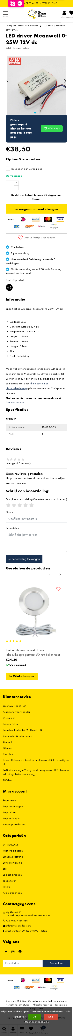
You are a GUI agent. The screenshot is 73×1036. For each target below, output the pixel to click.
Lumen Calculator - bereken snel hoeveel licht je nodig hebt (36, 762)
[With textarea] (36, 541)
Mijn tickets (9, 812)
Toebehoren (22, 25)
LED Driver (33, 25)
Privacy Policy (10, 724)
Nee (50, 1016)
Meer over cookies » (37, 1022)
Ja (34, 1016)
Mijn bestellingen (13, 806)
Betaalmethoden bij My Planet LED (22, 730)
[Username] (36, 518)
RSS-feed (8, 780)
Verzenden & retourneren (17, 736)
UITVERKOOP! (11, 844)
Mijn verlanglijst (12, 818)
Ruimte (7, 886)
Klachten (8, 754)
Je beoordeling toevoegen (24, 559)
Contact (7, 742)
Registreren (9, 800)
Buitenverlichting (12, 862)
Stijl (5, 868)
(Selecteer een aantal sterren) (36, 499)
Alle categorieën (12, 892)
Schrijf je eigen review (17, 48)
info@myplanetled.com (17, 925)
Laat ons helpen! (15, 402)
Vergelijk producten (14, 824)
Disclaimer (9, 718)
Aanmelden (56, 963)
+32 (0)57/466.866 (15, 920)
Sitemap (7, 748)
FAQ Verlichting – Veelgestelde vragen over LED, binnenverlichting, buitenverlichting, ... (36, 772)
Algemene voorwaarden (17, 712)
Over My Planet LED (14, 705)
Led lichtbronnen (12, 874)
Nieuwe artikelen (13, 850)
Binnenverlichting (13, 856)
